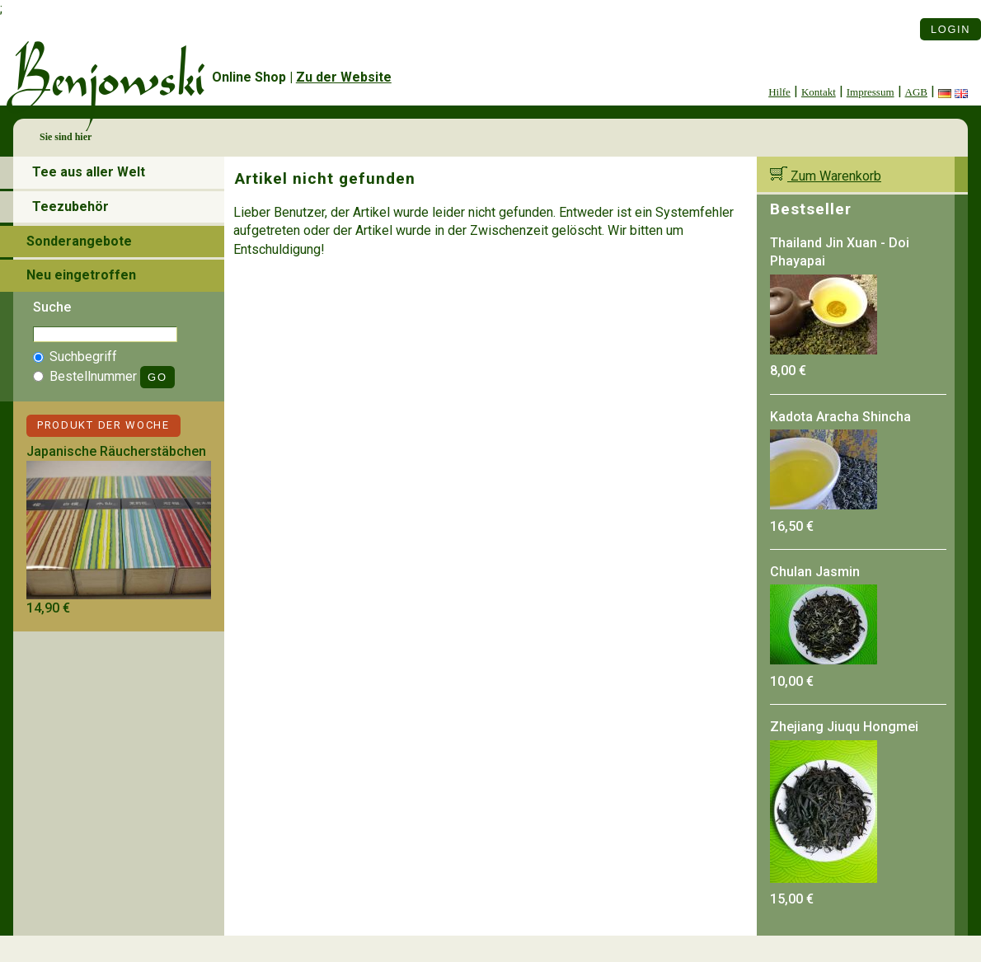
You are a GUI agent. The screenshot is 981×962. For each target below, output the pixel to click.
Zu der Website (344, 77)
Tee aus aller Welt (88, 172)
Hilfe (779, 92)
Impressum (870, 92)
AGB (916, 92)
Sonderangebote (79, 241)
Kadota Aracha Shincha (840, 417)
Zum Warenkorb (825, 176)
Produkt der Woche (103, 425)
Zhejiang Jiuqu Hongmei (844, 726)
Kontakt (818, 92)
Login (950, 29)
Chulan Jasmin (815, 572)
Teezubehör (70, 206)
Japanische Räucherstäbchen (116, 451)
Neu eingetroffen (81, 275)
